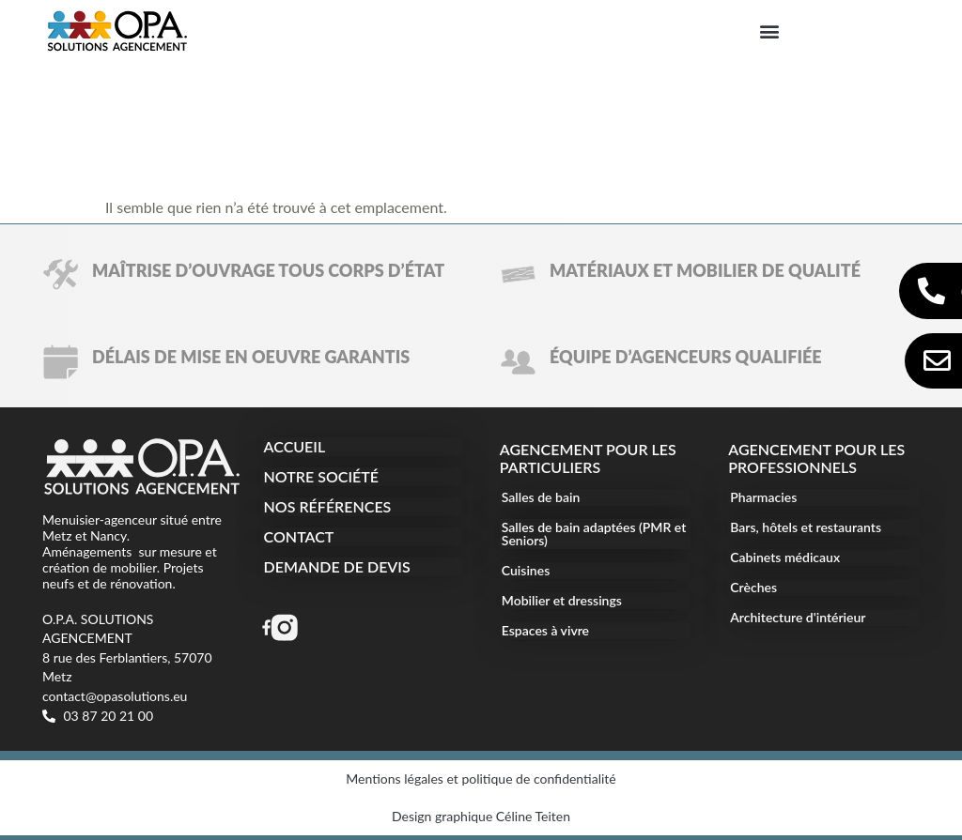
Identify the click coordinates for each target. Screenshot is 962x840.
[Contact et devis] (937, 360)
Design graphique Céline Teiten (481, 816)
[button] (770, 30)
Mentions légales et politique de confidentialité (480, 779)
